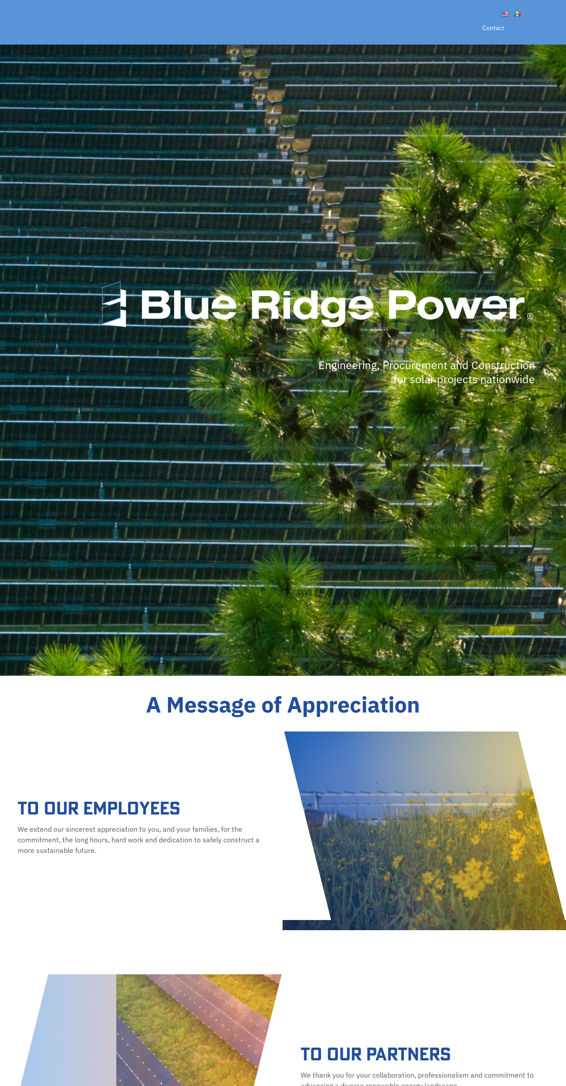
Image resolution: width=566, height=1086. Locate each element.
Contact (493, 28)
